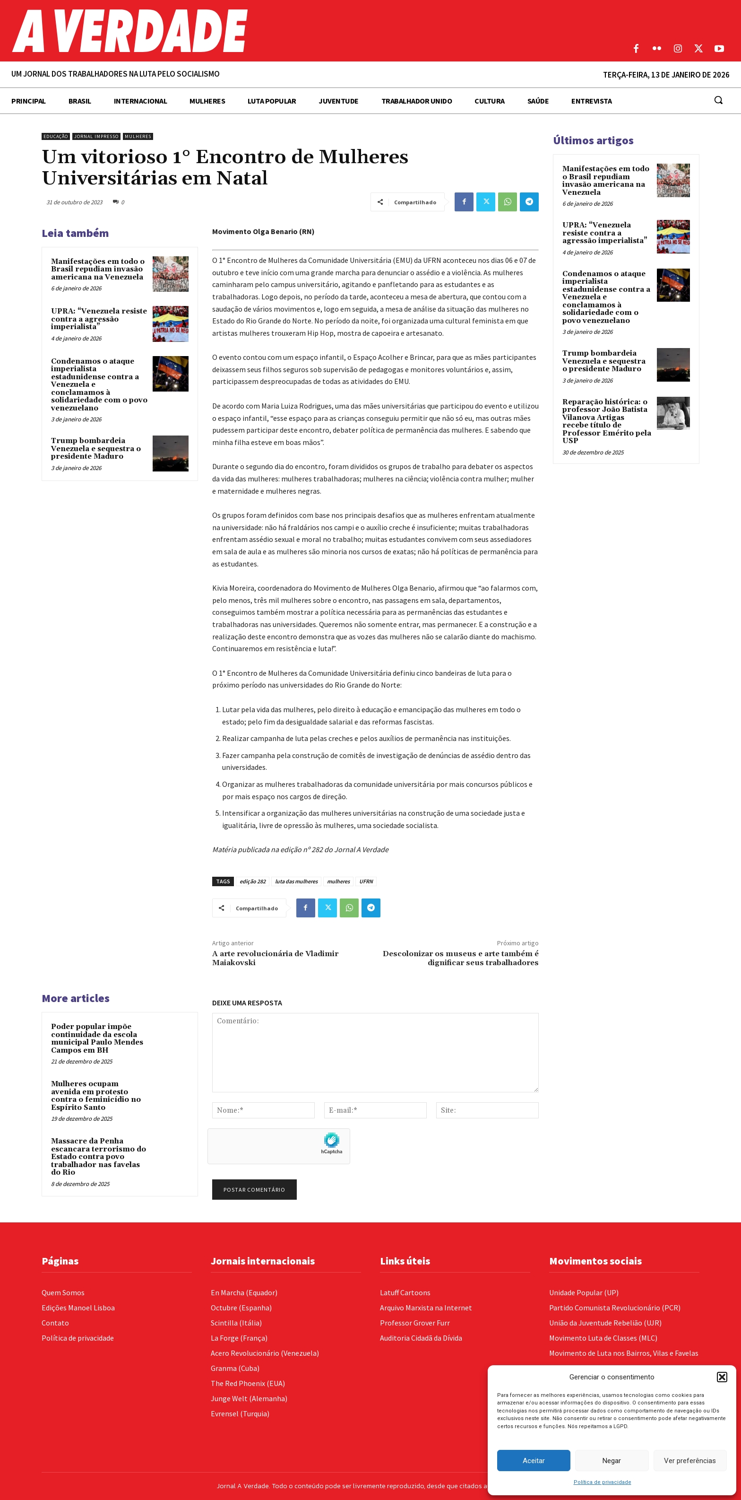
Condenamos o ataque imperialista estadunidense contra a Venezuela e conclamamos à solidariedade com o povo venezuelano (606, 297)
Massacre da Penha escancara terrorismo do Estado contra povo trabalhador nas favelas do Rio (98, 1157)
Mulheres (138, 136)
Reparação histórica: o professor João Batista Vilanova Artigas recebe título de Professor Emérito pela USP (606, 422)
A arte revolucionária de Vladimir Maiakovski (275, 958)
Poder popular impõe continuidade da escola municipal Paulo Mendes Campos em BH (97, 1038)
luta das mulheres (296, 881)
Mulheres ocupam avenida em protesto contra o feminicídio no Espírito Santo (96, 1096)
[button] (722, 1377)
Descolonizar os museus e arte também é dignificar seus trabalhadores (461, 958)
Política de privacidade (602, 1482)
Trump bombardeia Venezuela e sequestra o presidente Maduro (96, 448)
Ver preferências (690, 1460)
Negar (612, 1460)
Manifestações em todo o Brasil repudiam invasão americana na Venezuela (98, 269)
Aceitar (534, 1460)
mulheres (338, 881)
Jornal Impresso (96, 136)
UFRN (366, 881)
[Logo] (277, 30)
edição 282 (253, 881)
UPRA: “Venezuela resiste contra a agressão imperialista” (99, 319)
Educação (56, 136)
